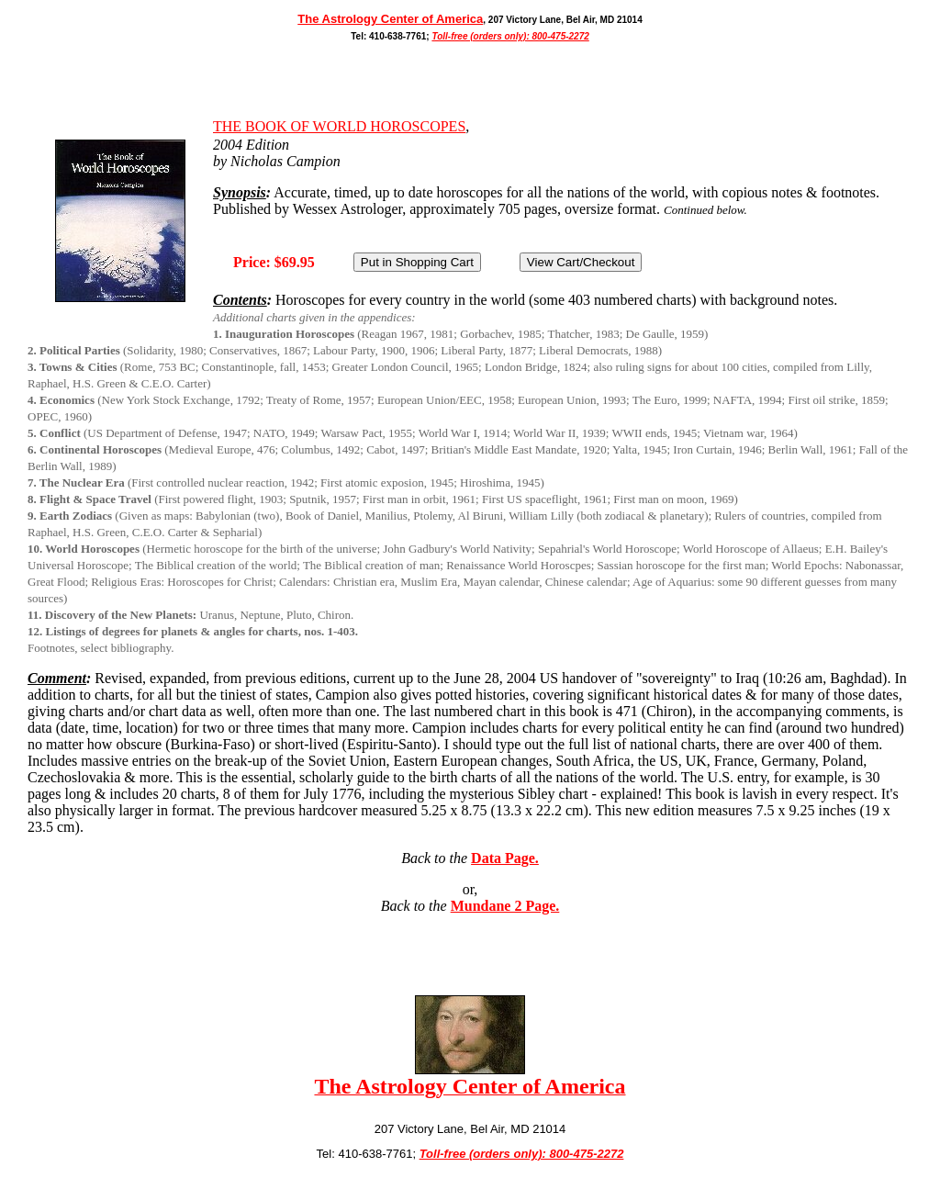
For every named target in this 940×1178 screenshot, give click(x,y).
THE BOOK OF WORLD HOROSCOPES (339, 126)
